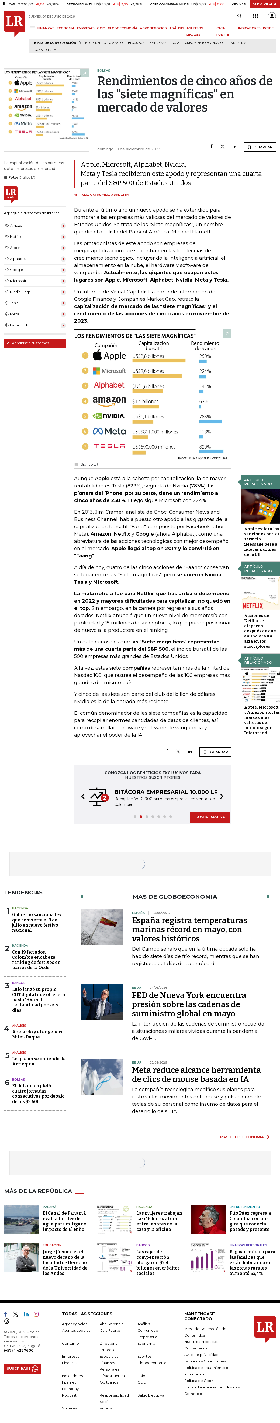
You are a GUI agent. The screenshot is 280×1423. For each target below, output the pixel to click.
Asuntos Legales (76, 1330)
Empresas (158, 43)
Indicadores (72, 1376)
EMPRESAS (86, 28)
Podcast (69, 1395)
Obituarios (109, 1382)
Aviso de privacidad (201, 1354)
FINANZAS (45, 28)
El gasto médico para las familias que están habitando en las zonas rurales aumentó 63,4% (252, 1262)
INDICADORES (249, 28)
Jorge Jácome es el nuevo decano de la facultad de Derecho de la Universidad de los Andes (65, 1262)
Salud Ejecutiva (150, 1395)
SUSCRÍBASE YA (210, 817)
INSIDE (268, 28)
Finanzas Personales (248, 1245)
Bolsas (18, 1079)
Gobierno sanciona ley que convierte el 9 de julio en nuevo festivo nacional (36, 922)
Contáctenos (195, 1348)
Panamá (49, 1207)
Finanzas (69, 1363)
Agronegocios (74, 1324)
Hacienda (20, 908)
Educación (52, 1245)
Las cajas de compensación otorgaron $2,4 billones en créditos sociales (158, 1262)
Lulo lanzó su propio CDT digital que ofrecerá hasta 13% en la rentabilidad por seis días (38, 1000)
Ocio (141, 1382)
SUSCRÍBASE (265, 4)
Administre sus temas (28, 343)
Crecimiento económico (204, 43)
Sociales (69, 1408)
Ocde (176, 43)
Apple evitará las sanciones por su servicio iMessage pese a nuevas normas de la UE (261, 541)
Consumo (70, 1343)
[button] (81, 797)
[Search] (239, 16)
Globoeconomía (151, 1363)
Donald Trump (46, 50)
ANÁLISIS (176, 28)
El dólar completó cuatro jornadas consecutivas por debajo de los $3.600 (38, 1093)
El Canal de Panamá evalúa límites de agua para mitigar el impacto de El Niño (65, 1221)
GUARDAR (259, 147)
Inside (142, 1376)
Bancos (19, 983)
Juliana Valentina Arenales (101, 195)
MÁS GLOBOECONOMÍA (242, 1137)
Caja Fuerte (110, 1330)
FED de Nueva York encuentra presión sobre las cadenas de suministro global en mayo (189, 1004)
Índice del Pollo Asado (103, 43)
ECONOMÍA (66, 28)
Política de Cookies (201, 1380)
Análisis (19, 1025)
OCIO (101, 28)
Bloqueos (136, 43)
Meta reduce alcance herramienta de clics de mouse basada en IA (196, 1074)
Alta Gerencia (111, 1324)
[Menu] (33, 27)
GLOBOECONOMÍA (122, 28)
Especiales (109, 1356)
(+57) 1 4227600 (18, 1350)
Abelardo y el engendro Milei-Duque (38, 1034)
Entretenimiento (245, 1207)
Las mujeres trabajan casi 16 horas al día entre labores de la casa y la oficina (159, 1221)
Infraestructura (112, 1376)
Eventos (144, 1356)
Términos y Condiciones (205, 1361)
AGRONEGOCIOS (153, 28)
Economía (146, 1343)
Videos (106, 1408)
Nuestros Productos (201, 1342)
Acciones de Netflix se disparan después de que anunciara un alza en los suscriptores (260, 631)
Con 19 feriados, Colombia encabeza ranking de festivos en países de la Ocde (36, 960)
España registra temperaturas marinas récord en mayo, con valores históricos (189, 930)
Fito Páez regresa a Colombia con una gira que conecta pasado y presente (250, 1221)
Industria (238, 43)
